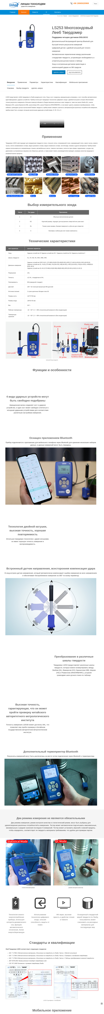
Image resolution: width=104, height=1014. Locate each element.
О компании (46, 13)
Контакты (58, 12)
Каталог (23, 12)
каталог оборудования (74, 15)
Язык (95, 3)
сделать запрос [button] (58, 72)
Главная (12, 12)
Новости (35, 12)
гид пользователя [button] (74, 72)
